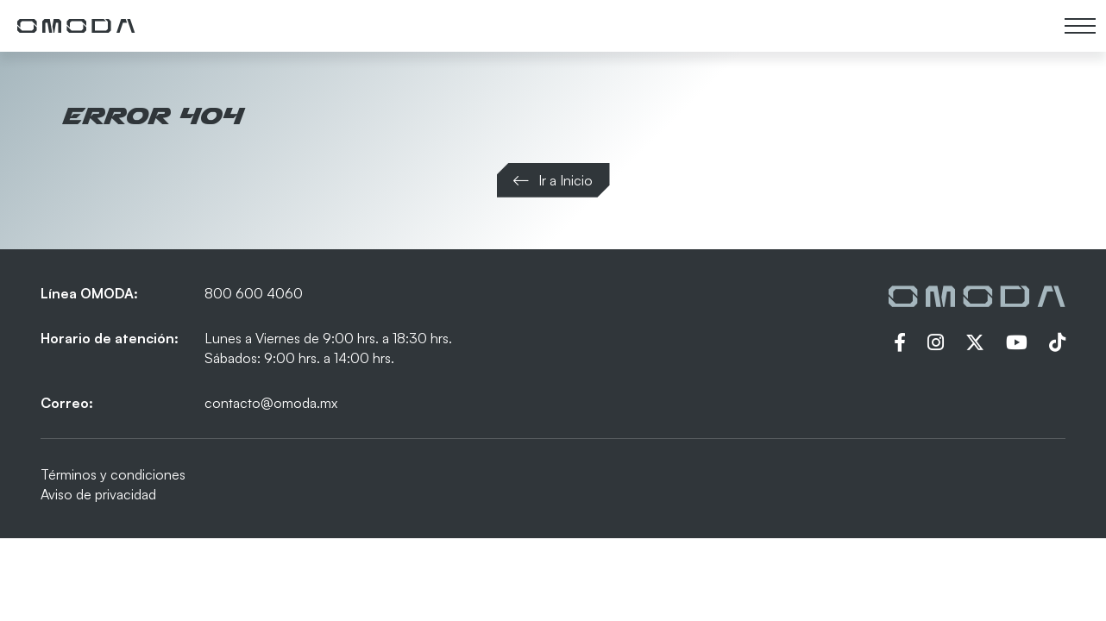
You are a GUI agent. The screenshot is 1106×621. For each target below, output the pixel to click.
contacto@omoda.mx (270, 402)
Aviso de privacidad (98, 494)
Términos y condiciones (113, 474)
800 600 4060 (253, 293)
